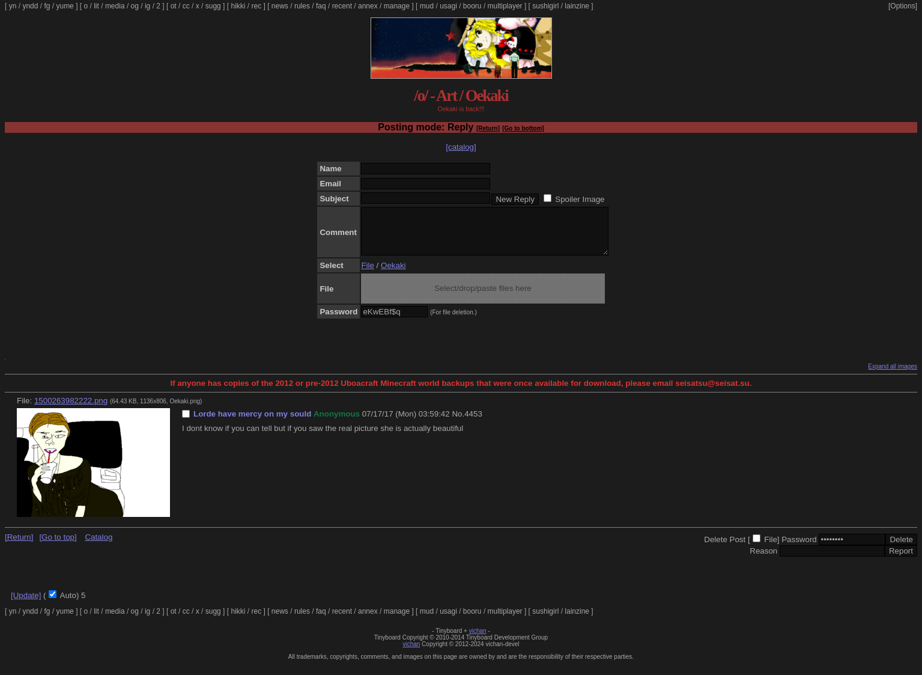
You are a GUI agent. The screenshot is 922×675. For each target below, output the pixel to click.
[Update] (26, 604)
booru (472, 6)
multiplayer (505, 6)
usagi (448, 6)
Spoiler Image (579, 199)
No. (458, 422)
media (115, 6)
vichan (478, 640)
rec (257, 6)
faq (321, 6)
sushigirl (545, 6)
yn (13, 6)
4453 (473, 422)
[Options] (902, 6)
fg (47, 6)
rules (302, 6)
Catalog (98, 546)
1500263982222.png (71, 409)
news (279, 6)
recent (342, 6)
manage (397, 6)
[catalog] (461, 146)
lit (96, 6)
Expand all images (892, 375)
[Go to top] (57, 546)
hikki (238, 6)
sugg (213, 6)
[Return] (488, 128)
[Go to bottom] (523, 128)
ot (174, 6)
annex (368, 6)
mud (427, 6)
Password (799, 548)
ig (147, 6)
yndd (30, 6)
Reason (763, 559)
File (367, 274)
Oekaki (393, 274)
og (135, 6)
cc (186, 6)
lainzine (577, 6)
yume (64, 6)
